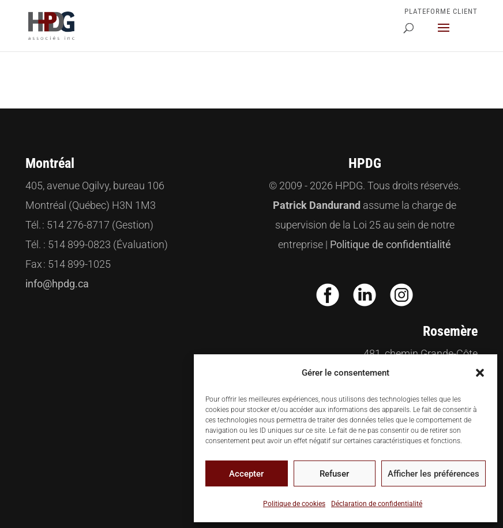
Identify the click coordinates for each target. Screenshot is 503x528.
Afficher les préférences (433, 474)
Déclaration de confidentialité (376, 504)
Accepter (246, 474)
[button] (480, 373)
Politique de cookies (294, 504)
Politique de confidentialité (390, 244)
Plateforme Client (441, 11)
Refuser (334, 474)
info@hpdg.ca (57, 284)
